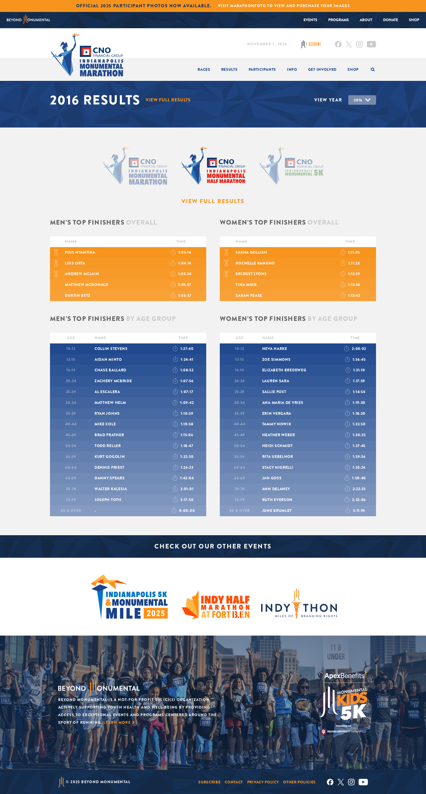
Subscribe (209, 782)
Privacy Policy (263, 782)
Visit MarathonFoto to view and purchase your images (284, 5)
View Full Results (168, 100)
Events (310, 20)
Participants (262, 69)
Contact (234, 782)
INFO (292, 69)
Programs (338, 20)
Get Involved (322, 69)
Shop (414, 20)
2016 (358, 100)
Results (229, 69)
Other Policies (299, 782)
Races (204, 69)
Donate (390, 20)
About (366, 20)
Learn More (117, 722)
